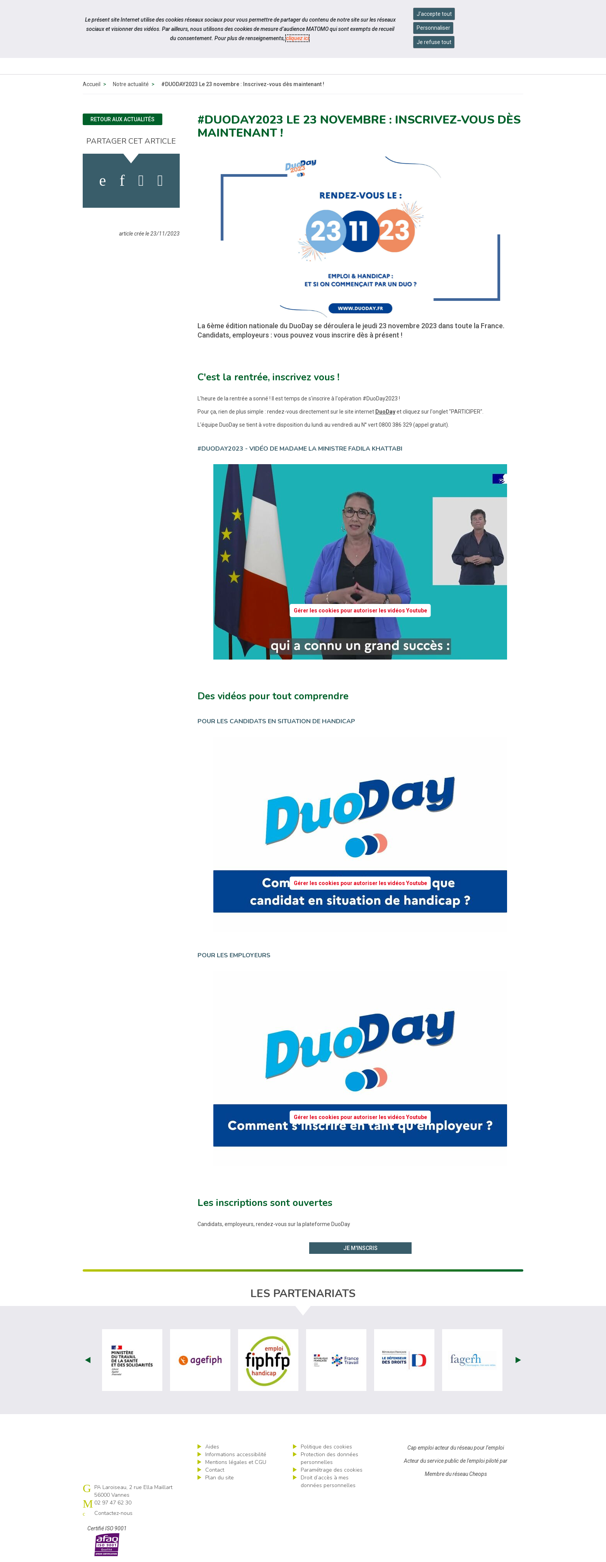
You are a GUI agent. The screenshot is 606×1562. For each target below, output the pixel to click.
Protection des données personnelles (329, 1458)
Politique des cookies (326, 1446)
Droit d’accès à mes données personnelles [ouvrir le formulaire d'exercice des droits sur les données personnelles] (328, 1481)
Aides (212, 1446)
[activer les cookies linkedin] (122, 180)
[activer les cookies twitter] (141, 180)
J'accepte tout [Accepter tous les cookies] (434, 14)
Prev (87, 1360)
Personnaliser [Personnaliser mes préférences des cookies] (433, 28)
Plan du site (219, 1477)
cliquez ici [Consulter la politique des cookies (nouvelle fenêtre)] (297, 38)
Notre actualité (131, 84)
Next (518, 1360)
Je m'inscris (360, 1248)
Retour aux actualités (122, 119)
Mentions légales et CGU (235, 1462)
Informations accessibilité (235, 1454)
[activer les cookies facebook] (102, 180)
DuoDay (385, 412)
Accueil (91, 84)
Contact (214, 1470)
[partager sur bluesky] (160, 180)
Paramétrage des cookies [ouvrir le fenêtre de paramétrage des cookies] (332, 1470)
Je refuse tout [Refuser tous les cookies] (434, 42)
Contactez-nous (113, 1513)
